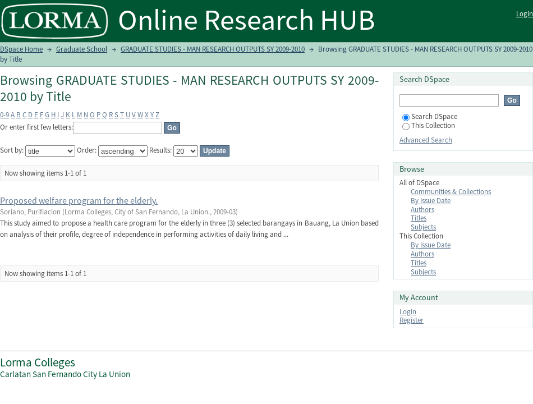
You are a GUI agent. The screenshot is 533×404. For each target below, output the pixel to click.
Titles (418, 218)
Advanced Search (425, 140)
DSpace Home (21, 49)
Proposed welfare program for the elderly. (79, 200)
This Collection (428, 125)
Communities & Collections (451, 191)
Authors (422, 209)
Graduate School (81, 49)
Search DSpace (429, 116)
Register (411, 320)
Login (524, 14)
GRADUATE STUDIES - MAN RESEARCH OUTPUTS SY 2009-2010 (213, 49)
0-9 (4, 115)
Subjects (423, 227)
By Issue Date (431, 200)
